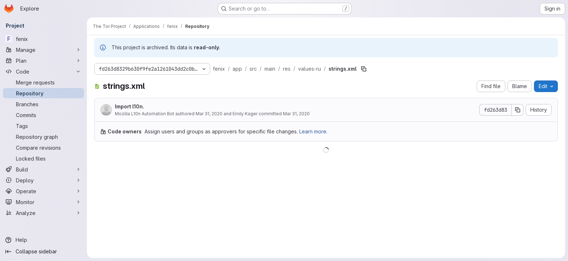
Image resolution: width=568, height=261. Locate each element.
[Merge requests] (43, 82)
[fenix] (43, 39)
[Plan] (43, 60)
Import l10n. (129, 106)
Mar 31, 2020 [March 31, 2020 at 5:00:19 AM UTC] (296, 113)
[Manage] (43, 50)
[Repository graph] (43, 137)
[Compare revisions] (43, 147)
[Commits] (43, 115)
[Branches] (43, 104)
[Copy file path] (363, 69)
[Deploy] (43, 180)
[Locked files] (43, 158)
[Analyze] (43, 213)
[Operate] (43, 191)
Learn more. (313, 131)
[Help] (43, 240)
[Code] (43, 71)
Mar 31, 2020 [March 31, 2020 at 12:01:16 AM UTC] (209, 113)
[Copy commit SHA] (517, 110)
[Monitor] (43, 202)
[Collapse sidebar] (43, 251)
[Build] (43, 169)
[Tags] (43, 126)
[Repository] (43, 93)
